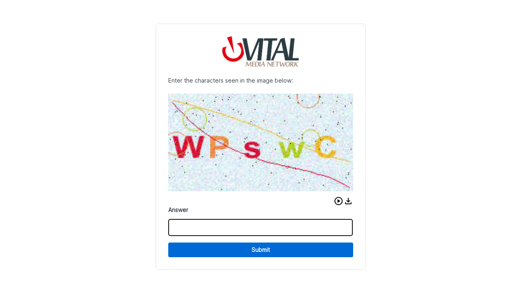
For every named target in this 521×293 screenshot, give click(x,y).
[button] (338, 201)
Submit (261, 249)
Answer (178, 209)
